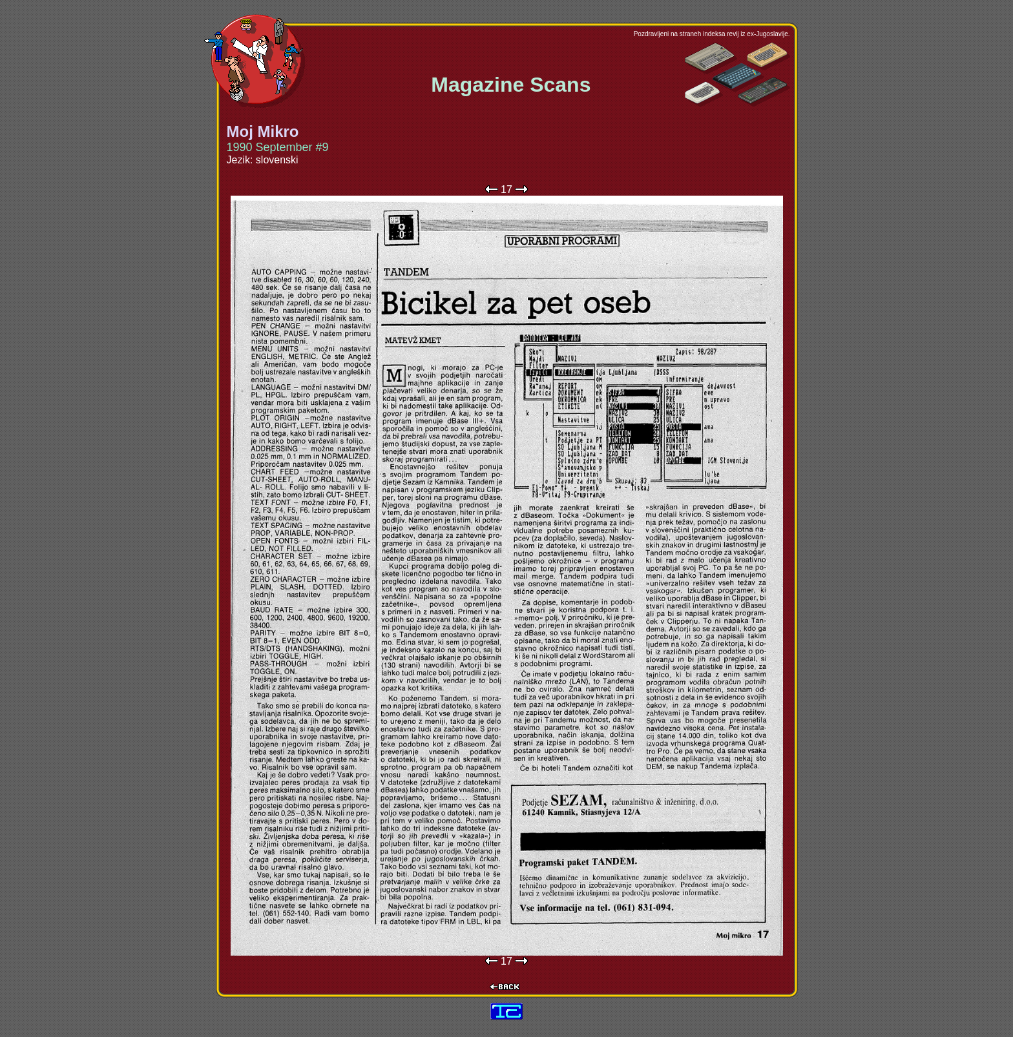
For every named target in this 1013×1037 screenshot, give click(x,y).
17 (506, 189)
